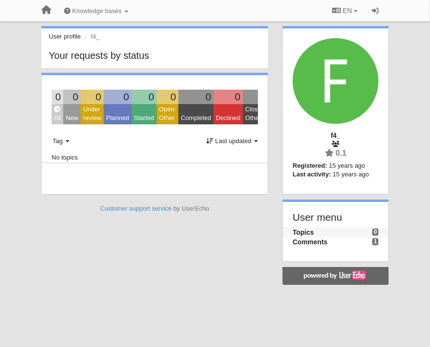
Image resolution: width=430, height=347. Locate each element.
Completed (196, 117)
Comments (310, 242)
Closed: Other (256, 114)
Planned (117, 117)
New (72, 117)
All (57, 114)
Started (144, 117)
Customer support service (136, 208)
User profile (65, 36)
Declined (228, 117)
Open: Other (167, 114)
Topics (303, 232)
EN (345, 10)
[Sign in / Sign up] (375, 10)
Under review (92, 114)
